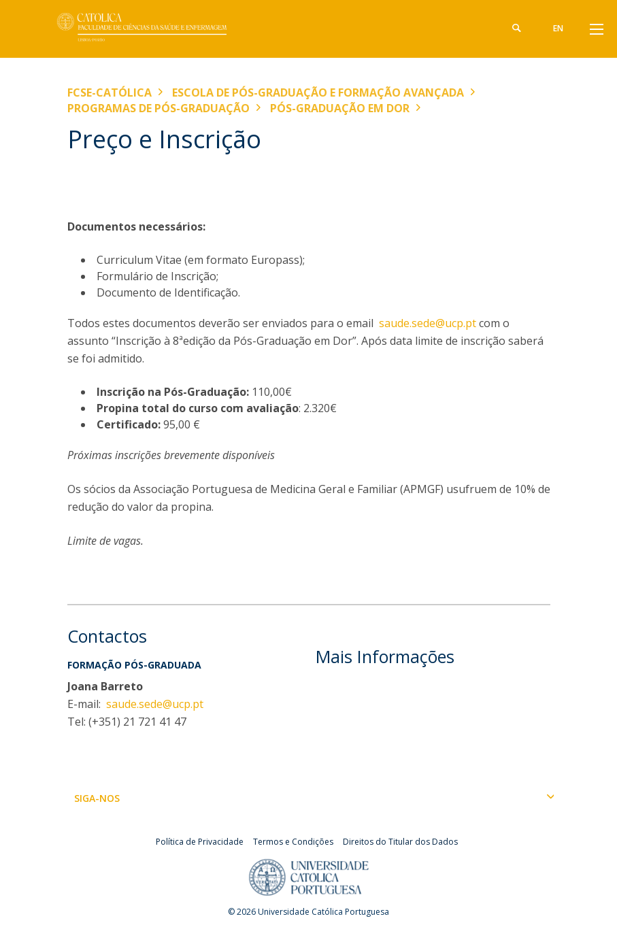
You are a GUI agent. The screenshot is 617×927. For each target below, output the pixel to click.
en (558, 28)
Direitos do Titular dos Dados (400, 841)
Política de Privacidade (200, 841)
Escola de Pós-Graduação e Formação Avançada (318, 92)
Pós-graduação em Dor (340, 108)
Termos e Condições (293, 841)
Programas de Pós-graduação (158, 108)
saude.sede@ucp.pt (427, 323)
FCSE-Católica (109, 92)
